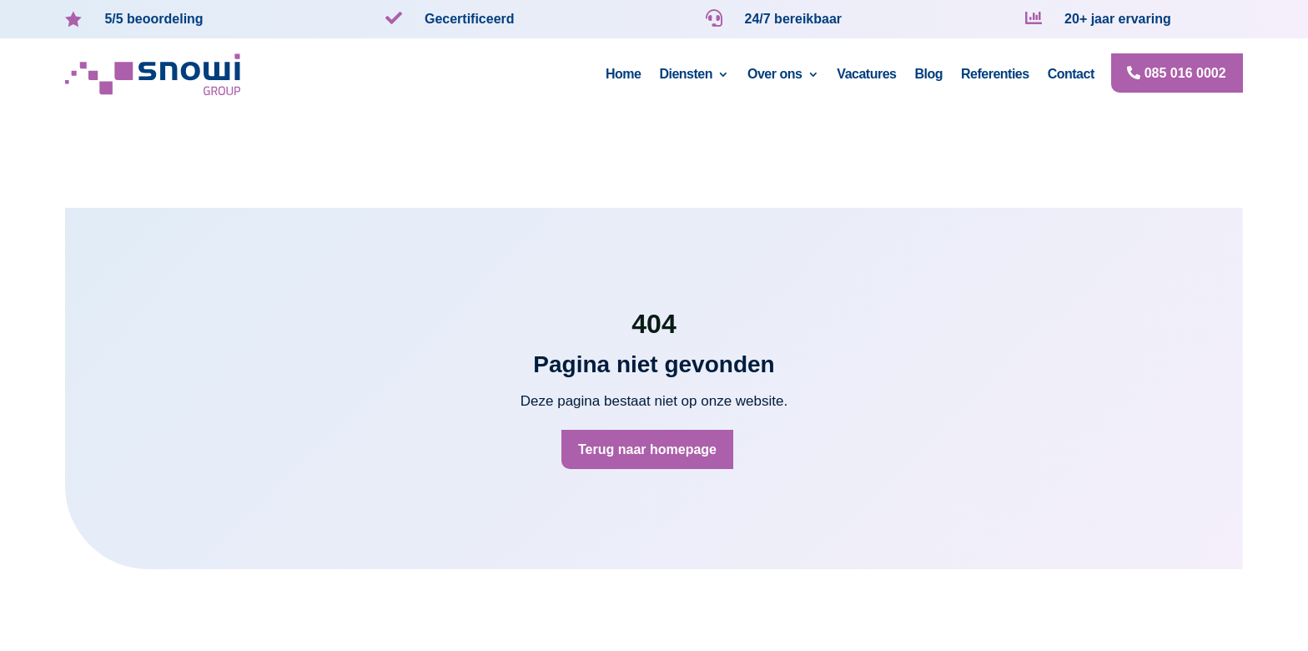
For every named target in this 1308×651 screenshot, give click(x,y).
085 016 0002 (1185, 73)
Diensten (685, 74)
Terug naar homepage (647, 449)
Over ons (774, 74)
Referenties (995, 74)
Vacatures (866, 74)
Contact (1071, 74)
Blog (928, 74)
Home (623, 74)
